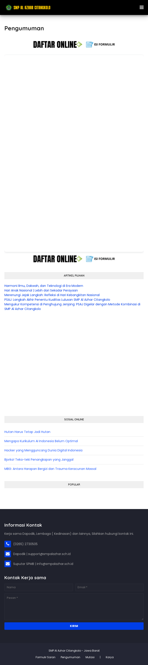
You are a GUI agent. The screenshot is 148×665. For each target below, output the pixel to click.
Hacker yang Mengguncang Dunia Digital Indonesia (43, 450)
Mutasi (90, 657)
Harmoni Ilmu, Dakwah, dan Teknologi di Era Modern (43, 286)
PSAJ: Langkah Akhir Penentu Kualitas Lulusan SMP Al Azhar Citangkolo (57, 299)
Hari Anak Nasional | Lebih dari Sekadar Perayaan (41, 290)
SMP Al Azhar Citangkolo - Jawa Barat (74, 650)
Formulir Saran (45, 657)
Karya (110, 657)
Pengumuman (70, 657)
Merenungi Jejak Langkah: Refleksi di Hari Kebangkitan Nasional (52, 295)
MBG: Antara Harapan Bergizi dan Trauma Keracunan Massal (50, 469)
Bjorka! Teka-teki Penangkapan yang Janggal (38, 459)
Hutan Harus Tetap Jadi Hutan (27, 432)
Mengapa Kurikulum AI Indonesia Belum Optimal (41, 441)
